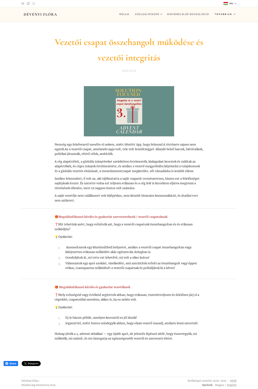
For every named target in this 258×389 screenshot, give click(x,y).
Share (10, 363)
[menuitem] (113, 14)
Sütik (233, 380)
